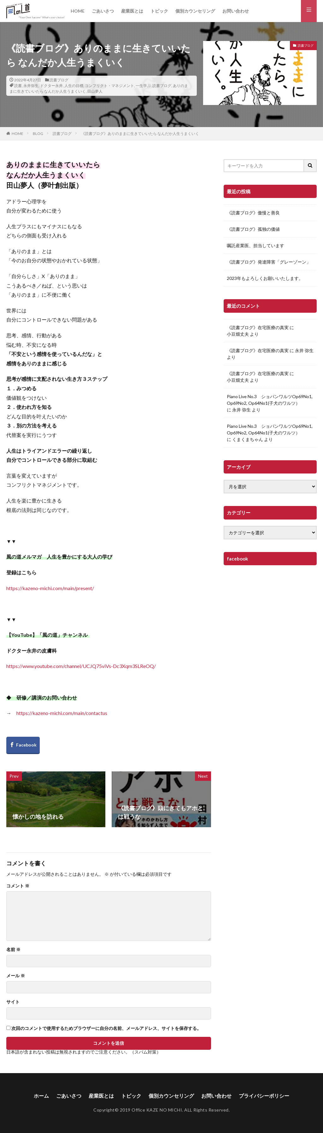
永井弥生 (30, 85)
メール (15, 975)
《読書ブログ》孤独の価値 (253, 229)
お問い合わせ (235, 11)
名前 (13, 949)
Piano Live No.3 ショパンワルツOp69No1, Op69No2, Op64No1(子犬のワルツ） (270, 400)
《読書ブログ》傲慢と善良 (253, 212)
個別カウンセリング (195, 11)
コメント (17, 886)
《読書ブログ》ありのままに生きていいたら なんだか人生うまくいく (140, 133)
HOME (78, 11)
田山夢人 (95, 91)
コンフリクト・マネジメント (109, 85)
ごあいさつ (103, 11)
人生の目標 (73, 85)
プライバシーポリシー (264, 1096)
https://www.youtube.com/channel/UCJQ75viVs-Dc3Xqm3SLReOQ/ (81, 666)
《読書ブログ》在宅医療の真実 (258, 327)
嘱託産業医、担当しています (255, 245)
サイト (13, 1002)
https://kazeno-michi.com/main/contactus (61, 713)
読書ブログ (59, 80)
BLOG (38, 133)
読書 (18, 85)
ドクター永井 (51, 85)
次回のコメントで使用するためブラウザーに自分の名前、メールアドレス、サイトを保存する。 (106, 1028)
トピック (159, 11)
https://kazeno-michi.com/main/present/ (50, 588)
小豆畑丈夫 (238, 334)
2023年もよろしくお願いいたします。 (265, 278)
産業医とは (132, 11)
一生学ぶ (143, 85)
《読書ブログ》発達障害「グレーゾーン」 (269, 261)
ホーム (41, 1096)
